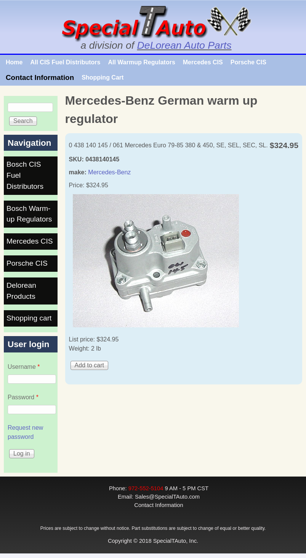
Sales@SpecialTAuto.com (167, 497)
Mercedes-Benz (109, 172)
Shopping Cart (102, 77)
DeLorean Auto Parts (184, 45)
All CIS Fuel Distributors (65, 62)
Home (14, 62)
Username (24, 366)
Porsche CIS (248, 62)
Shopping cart (28, 318)
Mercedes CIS (203, 62)
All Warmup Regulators (141, 62)
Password (23, 397)
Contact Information (40, 77)
